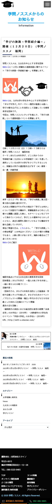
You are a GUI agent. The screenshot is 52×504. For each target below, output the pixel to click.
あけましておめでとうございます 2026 (19, 364)
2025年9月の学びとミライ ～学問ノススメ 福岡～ (24, 379)
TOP (3, 475)
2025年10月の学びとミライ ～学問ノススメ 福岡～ (25, 375)
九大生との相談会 (19, 56)
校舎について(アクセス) (11, 486)
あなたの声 (7, 409)
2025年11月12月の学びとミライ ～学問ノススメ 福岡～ (26, 370)
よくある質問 (7, 482)
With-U (5, 100)
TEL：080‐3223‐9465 (11, 469)
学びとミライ (8, 413)
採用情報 (31, 482)
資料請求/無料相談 (9, 489)
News (5, 401)
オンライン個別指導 (10, 478)
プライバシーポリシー (36, 489)
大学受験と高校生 (10, 397)
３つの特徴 (32, 475)
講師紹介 (31, 478)
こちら (23, 228)
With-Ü (5, 67)
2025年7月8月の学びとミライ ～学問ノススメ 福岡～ (25, 383)
